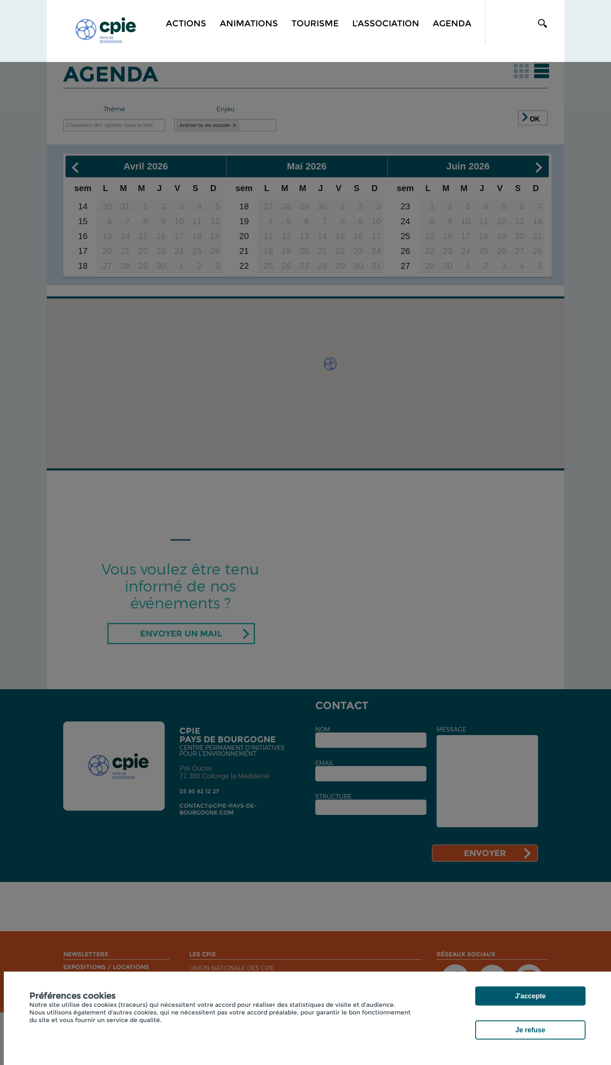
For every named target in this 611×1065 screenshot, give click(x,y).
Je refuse (530, 1030)
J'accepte (530, 996)
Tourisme (315, 23)
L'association (385, 23)
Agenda (452, 23)
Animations (249, 23)
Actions (186, 23)
